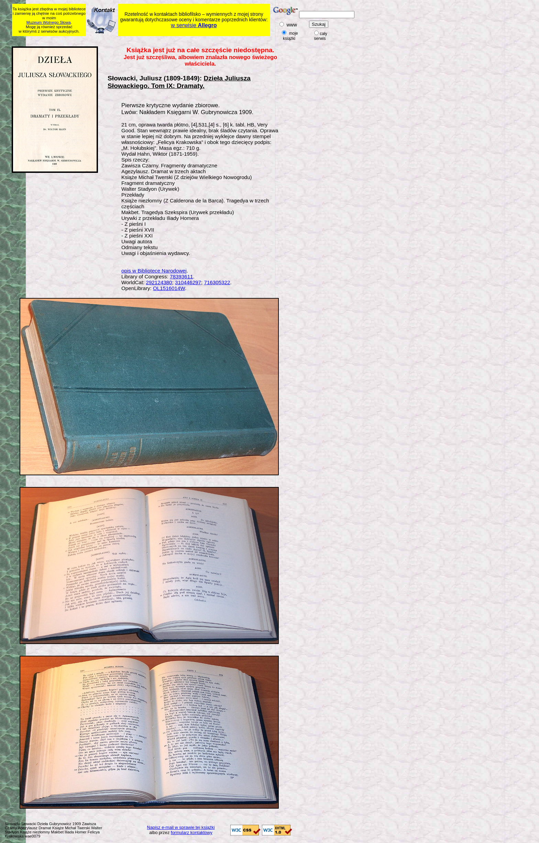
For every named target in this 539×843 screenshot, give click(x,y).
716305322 (217, 282)
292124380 (159, 282)
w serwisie (194, 25)
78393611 (181, 276)
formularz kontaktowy (191, 832)
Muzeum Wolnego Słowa (48, 22)
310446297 (188, 282)
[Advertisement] (144, 40)
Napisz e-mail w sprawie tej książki (181, 827)
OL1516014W (169, 288)
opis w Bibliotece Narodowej (154, 271)
